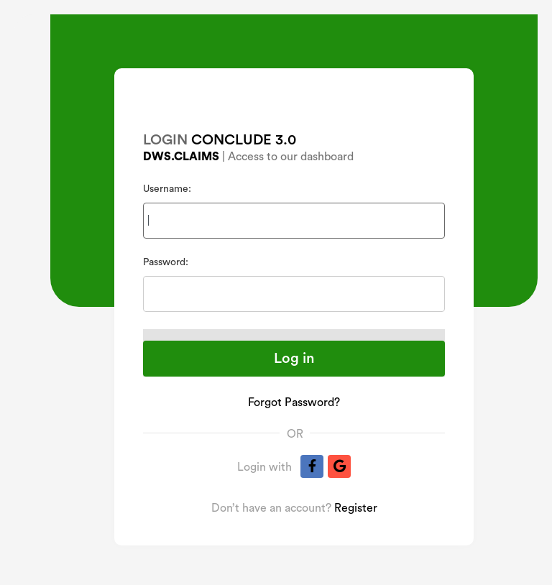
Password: (165, 262)
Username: (167, 189)
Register (355, 508)
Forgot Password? (294, 402)
